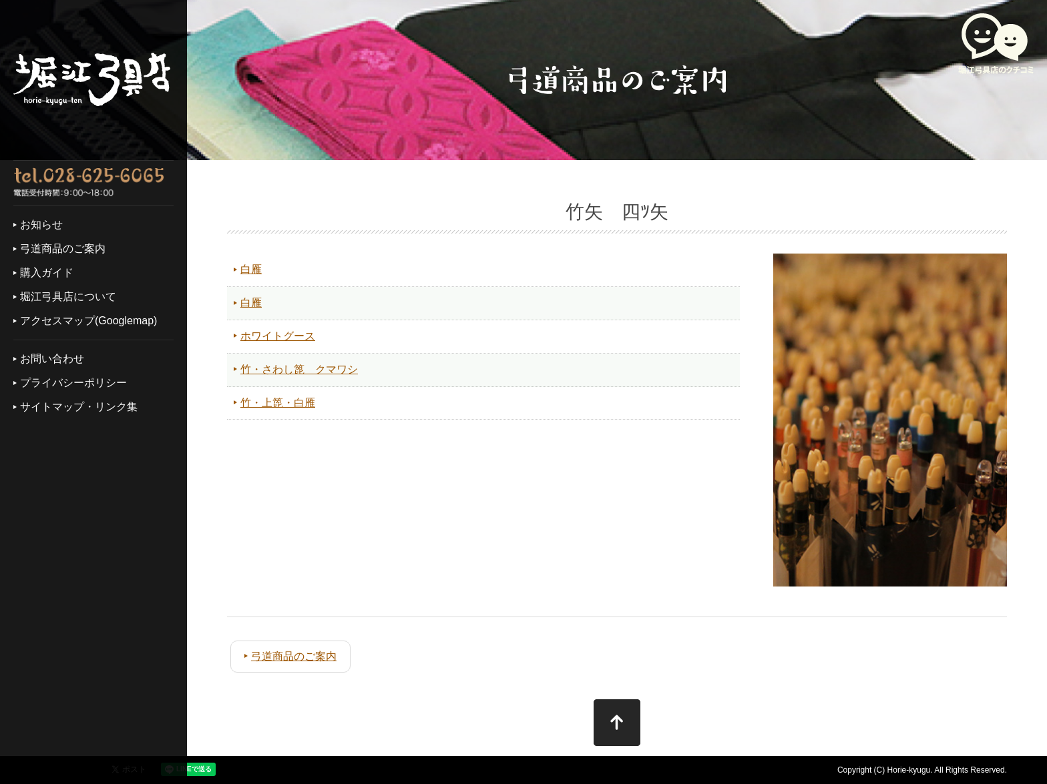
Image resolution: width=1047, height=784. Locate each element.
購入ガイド (46, 272)
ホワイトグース (277, 336)
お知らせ (41, 224)
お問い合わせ (52, 358)
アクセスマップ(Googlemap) (88, 320)
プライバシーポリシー (73, 382)
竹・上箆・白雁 (277, 402)
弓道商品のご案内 (63, 248)
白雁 (251, 269)
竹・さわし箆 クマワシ (299, 369)
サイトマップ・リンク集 (79, 406)
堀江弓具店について (68, 296)
